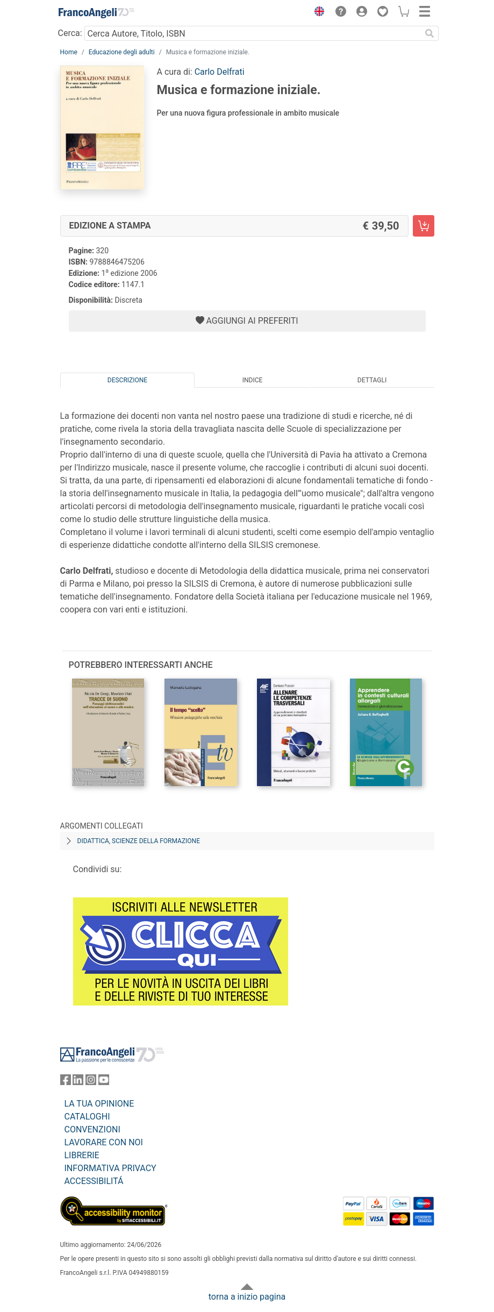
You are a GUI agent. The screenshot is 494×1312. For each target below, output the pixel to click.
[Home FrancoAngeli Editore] (96, 13)
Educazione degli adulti (122, 52)
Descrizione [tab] (127, 380)
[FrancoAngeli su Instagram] (90, 1082)
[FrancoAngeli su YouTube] (103, 1082)
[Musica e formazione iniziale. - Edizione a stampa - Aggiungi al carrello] (423, 226)
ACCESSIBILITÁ (94, 1181)
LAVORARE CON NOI (104, 1142)
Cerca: (70, 33)
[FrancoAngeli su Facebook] (65, 1082)
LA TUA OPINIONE (99, 1104)
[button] (317, 13)
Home (68, 52)
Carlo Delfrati (220, 72)
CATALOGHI (87, 1116)
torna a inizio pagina (247, 1297)
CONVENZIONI (92, 1129)
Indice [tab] (252, 380)
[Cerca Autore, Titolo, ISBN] (252, 33)
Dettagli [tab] (371, 380)
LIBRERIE (82, 1155)
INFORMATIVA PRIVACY (110, 1168)
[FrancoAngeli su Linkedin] (78, 1082)
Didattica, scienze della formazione (139, 841)
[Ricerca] (430, 33)
